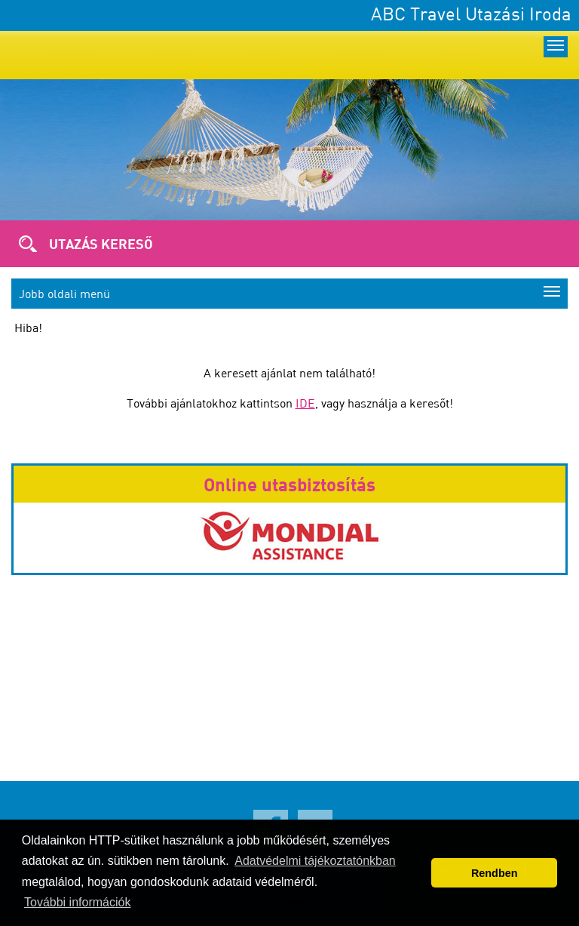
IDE (305, 403)
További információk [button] (77, 902)
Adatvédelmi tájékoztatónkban (314, 860)
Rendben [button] (494, 873)
